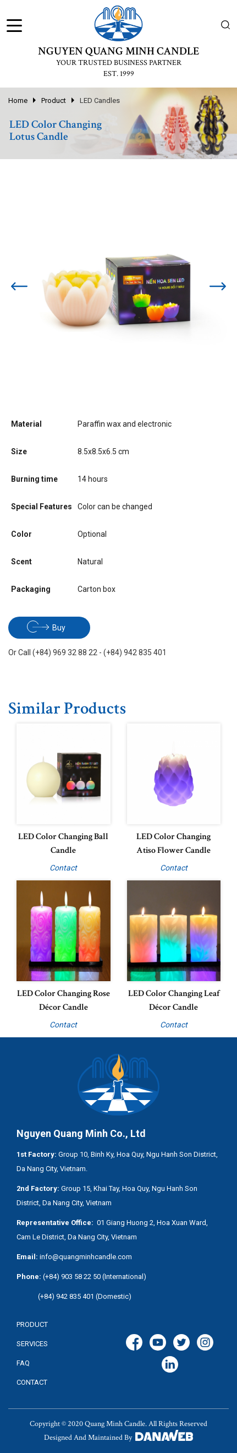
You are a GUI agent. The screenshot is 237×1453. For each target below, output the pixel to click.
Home (17, 100)
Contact (63, 867)
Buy (46, 627)
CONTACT (31, 1382)
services (32, 1344)
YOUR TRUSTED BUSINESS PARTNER (118, 63)
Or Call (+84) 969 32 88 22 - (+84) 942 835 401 (87, 652)
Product (53, 100)
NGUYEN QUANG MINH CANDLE (118, 51)
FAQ (23, 1363)
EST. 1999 (118, 74)
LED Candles (100, 100)
